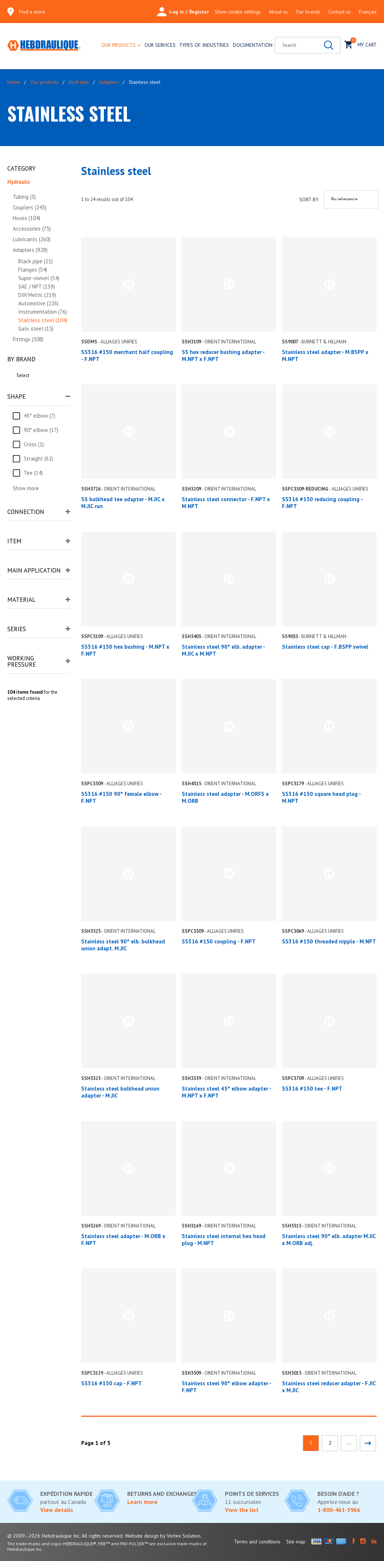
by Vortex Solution (180, 1535)
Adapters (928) (30, 249)
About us (278, 11)
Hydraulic (79, 82)
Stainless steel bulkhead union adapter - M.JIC (120, 1092)
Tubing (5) (24, 196)
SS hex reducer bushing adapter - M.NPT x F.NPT (223, 355)
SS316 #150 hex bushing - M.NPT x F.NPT (125, 650)
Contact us (339, 11)
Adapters (109, 82)
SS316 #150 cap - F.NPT (111, 1383)
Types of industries (204, 45)
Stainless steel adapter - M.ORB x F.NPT (123, 1240)
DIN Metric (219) (37, 294)
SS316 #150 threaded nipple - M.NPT (329, 941)
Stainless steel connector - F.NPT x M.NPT (226, 503)
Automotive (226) (38, 303)
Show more (26, 488)
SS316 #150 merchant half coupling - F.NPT (127, 355)
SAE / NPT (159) (36, 286)
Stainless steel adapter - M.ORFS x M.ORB (225, 797)
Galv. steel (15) (35, 328)
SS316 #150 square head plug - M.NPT (321, 797)
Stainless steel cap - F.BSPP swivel (325, 646)
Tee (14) (33, 472)
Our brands (308, 11)
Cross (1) (34, 444)
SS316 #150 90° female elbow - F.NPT (121, 797)
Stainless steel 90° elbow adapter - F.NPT (226, 1387)
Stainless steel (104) (42, 320)
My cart (361, 43)
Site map (295, 1541)
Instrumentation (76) (42, 311)
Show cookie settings (238, 11)
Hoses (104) (26, 218)
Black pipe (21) (35, 261)
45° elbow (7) (39, 415)
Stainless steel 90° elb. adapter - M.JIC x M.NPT (223, 650)
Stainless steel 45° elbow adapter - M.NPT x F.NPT (226, 1092)
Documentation (252, 45)
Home (13, 82)
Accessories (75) (32, 228)
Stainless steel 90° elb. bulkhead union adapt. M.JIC (123, 945)
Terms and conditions (257, 1541)
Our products (118, 45)
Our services (160, 45)
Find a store (32, 11)
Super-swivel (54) (38, 278)
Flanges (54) (32, 269)
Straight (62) (38, 458)
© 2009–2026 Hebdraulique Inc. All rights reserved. (65, 1535)
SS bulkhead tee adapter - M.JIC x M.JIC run (123, 503)
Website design (142, 1535)
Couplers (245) (29, 207)
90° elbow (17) (41, 429)
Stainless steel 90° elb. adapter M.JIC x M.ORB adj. (329, 1240)
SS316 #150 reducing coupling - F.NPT (322, 503)
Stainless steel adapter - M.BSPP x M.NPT (325, 355)
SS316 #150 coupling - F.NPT (219, 941)
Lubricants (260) (31, 239)
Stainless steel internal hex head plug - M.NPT (224, 1240)
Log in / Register (183, 11)
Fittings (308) (28, 339)
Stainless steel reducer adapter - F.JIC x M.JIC (329, 1387)
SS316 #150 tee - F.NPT (312, 1088)
